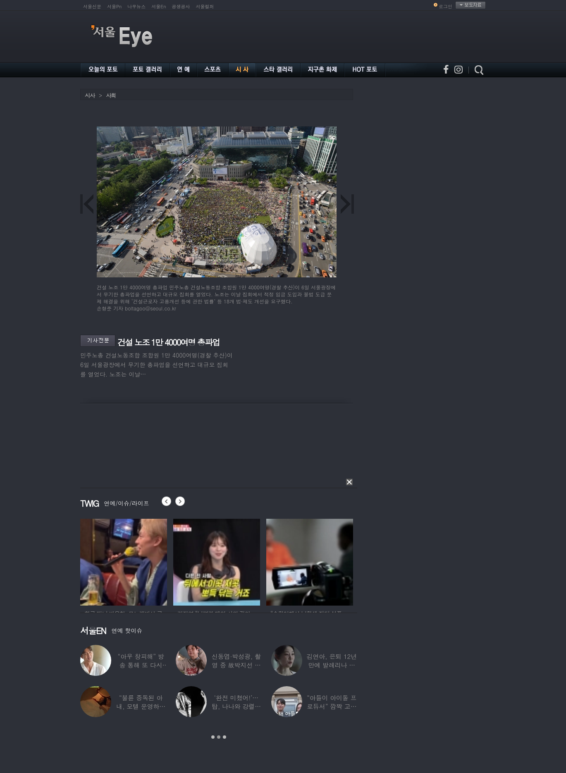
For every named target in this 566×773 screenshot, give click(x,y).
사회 (111, 95)
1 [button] (213, 737)
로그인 (445, 6)
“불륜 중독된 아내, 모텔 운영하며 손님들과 (140, 706)
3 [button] (224, 737)
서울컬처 (205, 6)
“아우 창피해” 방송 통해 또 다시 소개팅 (141, 665)
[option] (123, 561)
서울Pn (114, 6)
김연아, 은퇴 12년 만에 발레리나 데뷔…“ (332, 665)
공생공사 (181, 6)
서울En (158, 6)
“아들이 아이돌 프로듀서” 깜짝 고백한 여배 (331, 706)
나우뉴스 (136, 6)
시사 (90, 95)
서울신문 (92, 6)
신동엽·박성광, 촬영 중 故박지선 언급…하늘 (236, 665)
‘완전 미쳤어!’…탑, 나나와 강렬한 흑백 (236, 706)
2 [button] (218, 737)
